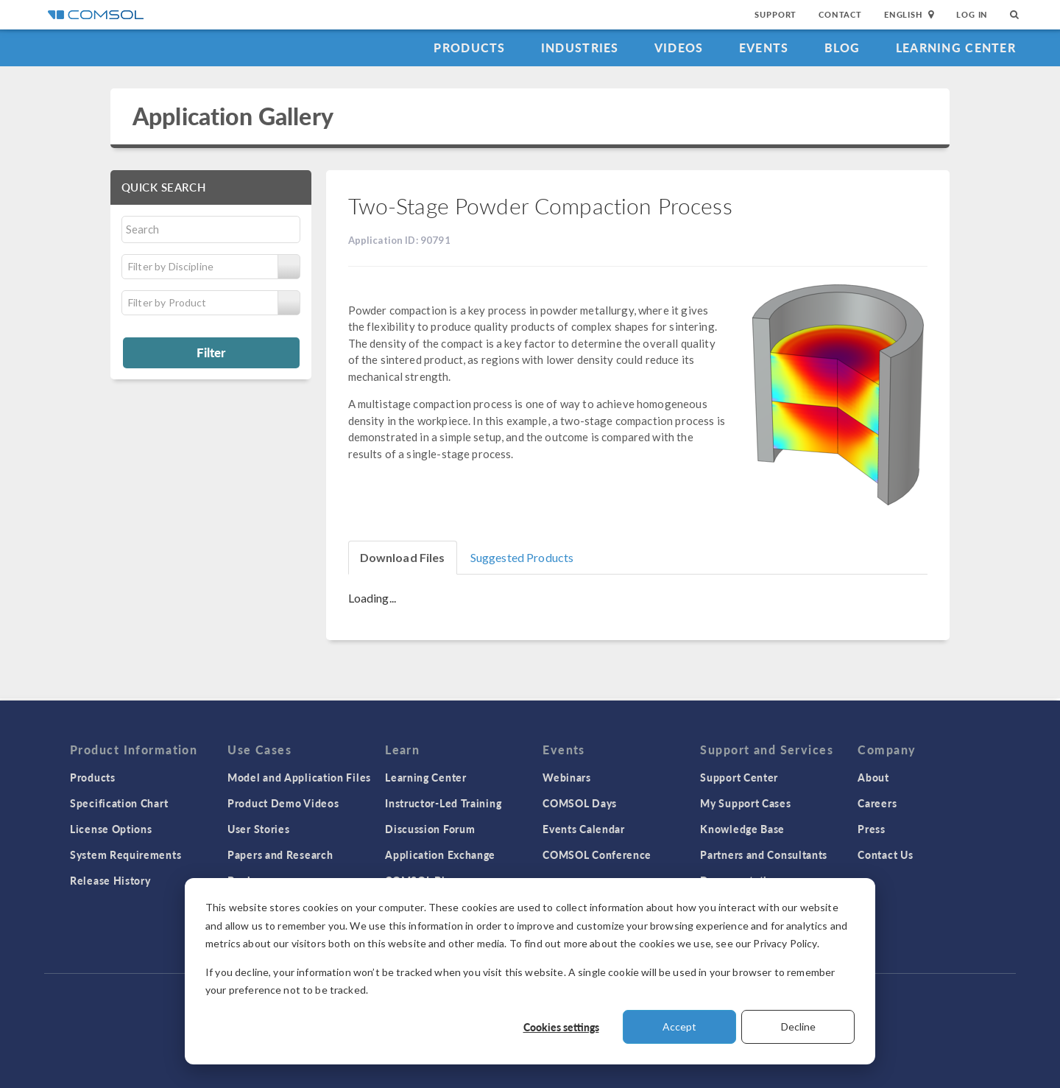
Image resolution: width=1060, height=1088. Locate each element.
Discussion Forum (430, 828)
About (873, 777)
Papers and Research (280, 854)
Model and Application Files (299, 777)
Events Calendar (584, 828)
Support (775, 14)
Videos (679, 47)
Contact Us (885, 854)
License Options (111, 828)
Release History (110, 880)
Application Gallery (232, 116)
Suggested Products (522, 557)
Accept (679, 1026)
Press (872, 828)
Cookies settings (561, 1026)
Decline (798, 1026)
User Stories (258, 828)
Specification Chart (119, 803)
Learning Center (956, 47)
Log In (972, 14)
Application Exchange (440, 854)
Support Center (739, 777)
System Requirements (125, 854)
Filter (211, 352)
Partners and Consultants (763, 854)
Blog (842, 47)
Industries (580, 47)
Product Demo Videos (283, 803)
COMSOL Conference (597, 854)
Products (469, 47)
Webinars (567, 777)
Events (764, 47)
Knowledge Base (742, 828)
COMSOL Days (580, 803)
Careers (877, 803)
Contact (840, 14)
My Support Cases (745, 803)
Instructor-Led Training (443, 803)
